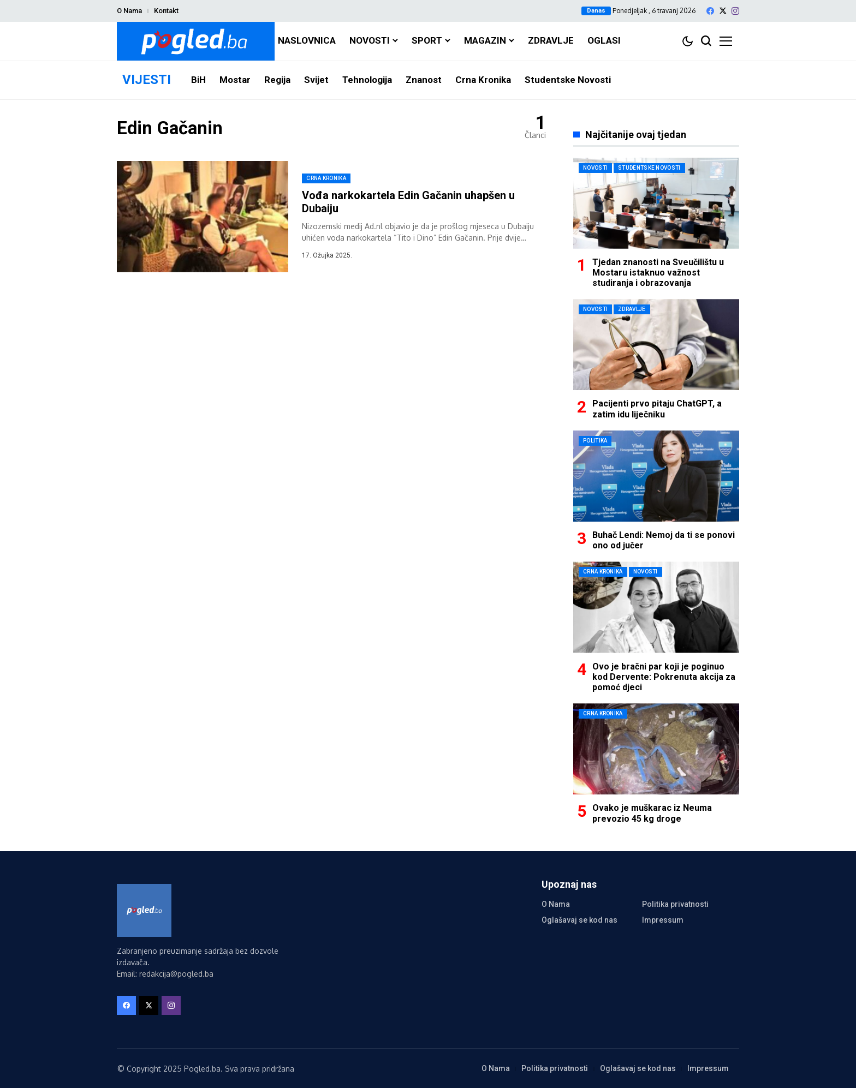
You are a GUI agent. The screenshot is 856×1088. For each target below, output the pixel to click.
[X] (723, 11)
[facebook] (710, 11)
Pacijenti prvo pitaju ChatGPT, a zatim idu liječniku (657, 408)
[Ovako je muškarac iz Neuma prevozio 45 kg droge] (656, 748)
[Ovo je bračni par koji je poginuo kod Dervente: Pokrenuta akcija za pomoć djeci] (656, 607)
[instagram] (735, 11)
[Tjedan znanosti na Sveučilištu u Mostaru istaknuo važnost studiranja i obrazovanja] (656, 203)
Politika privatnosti (675, 904)
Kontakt (166, 11)
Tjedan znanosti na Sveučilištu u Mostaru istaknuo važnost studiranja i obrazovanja (658, 272)
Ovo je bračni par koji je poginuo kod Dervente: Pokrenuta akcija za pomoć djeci (663, 676)
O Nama (129, 11)
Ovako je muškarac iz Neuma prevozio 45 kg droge (652, 813)
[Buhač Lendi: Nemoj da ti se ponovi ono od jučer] (656, 476)
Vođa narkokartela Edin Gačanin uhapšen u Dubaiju (408, 202)
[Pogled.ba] (196, 41)
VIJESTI (146, 79)
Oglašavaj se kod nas (579, 920)
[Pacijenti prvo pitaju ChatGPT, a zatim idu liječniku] (656, 344)
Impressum (662, 920)
